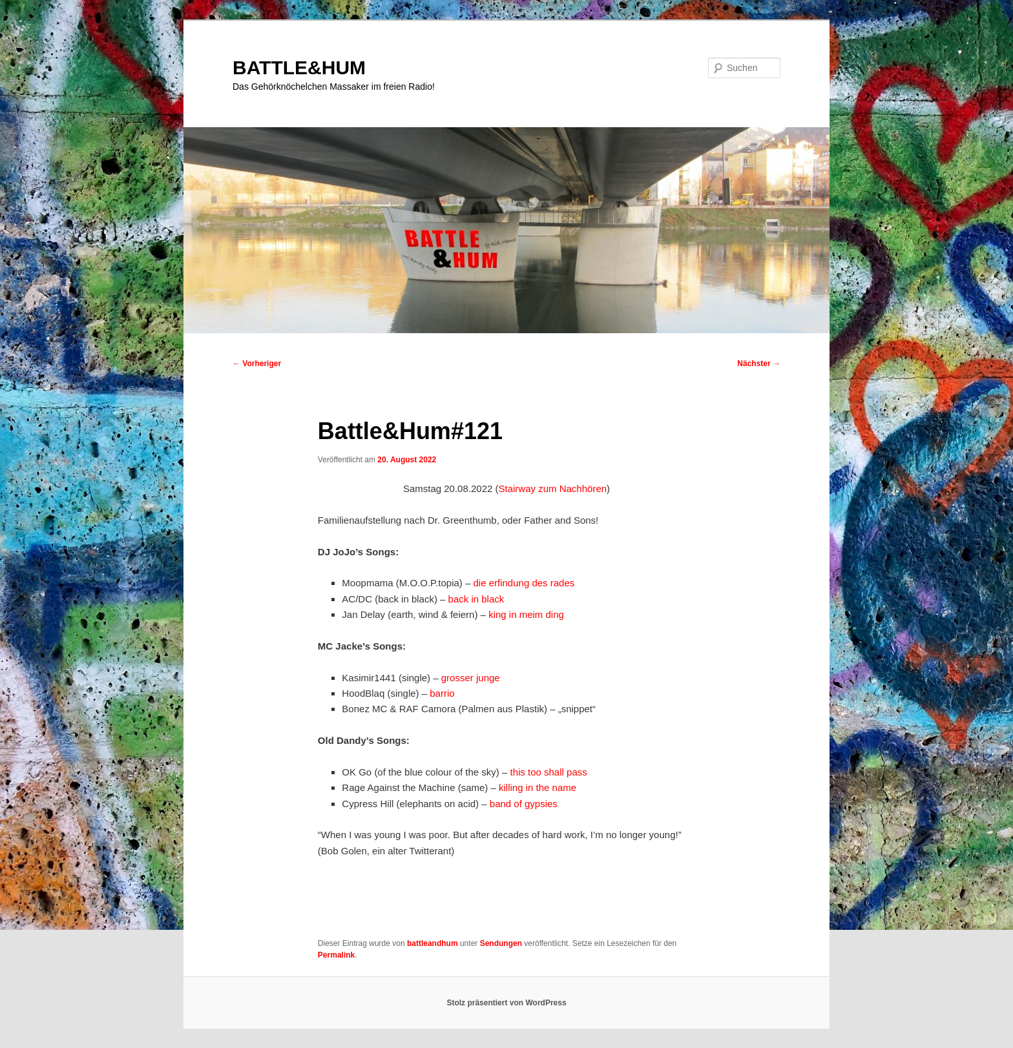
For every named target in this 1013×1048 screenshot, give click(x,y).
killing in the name (537, 787)
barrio (442, 693)
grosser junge (470, 677)
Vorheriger (257, 363)
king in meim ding (526, 614)
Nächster (758, 363)
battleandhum (432, 943)
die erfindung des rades (524, 582)
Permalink (336, 955)
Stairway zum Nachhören (553, 488)
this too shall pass (548, 771)
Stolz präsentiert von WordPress (506, 1002)
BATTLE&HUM (299, 67)
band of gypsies (524, 803)
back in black (476, 598)
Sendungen (501, 943)
